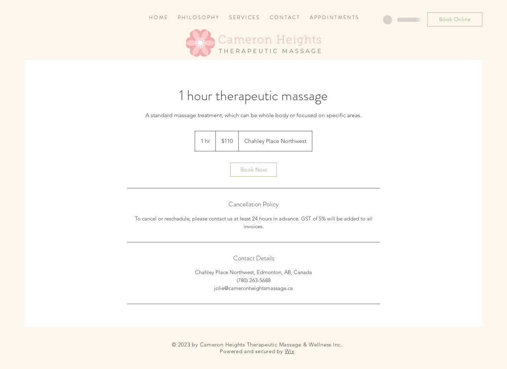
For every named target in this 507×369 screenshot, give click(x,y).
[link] (253, 170)
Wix (289, 351)
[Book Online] (454, 19)
